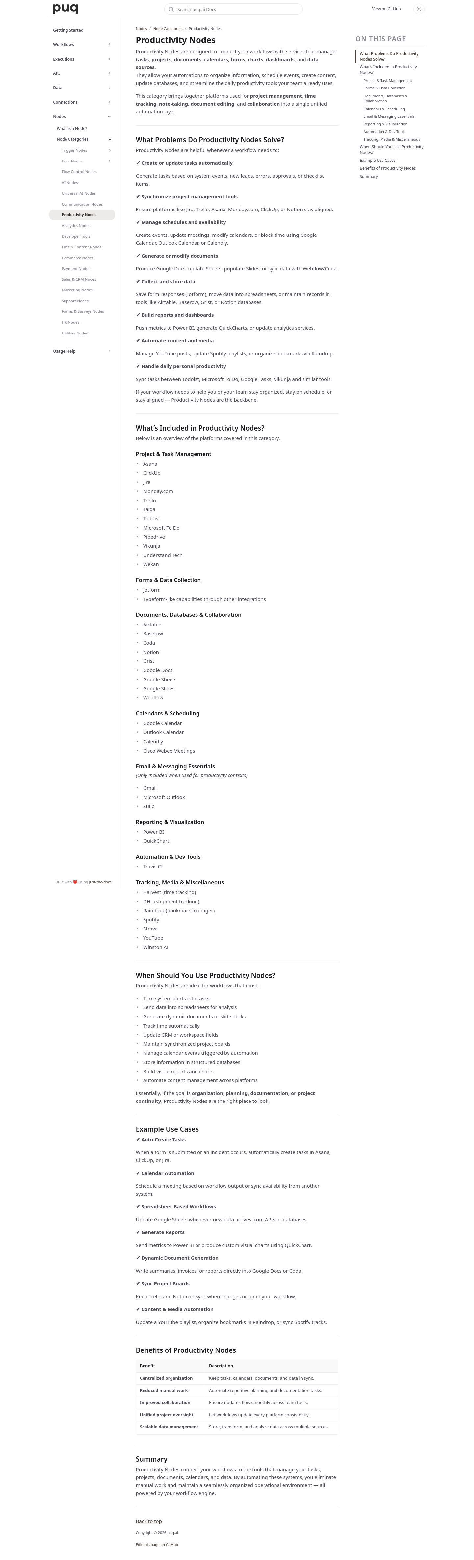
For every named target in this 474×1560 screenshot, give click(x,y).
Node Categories (167, 28)
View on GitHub (386, 9)
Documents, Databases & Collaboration (386, 98)
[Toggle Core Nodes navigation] (110, 161)
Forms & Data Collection (385, 88)
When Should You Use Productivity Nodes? (391, 149)
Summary (369, 176)
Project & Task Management (388, 80)
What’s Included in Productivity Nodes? (388, 69)
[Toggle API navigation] (110, 73)
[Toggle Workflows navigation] (110, 44)
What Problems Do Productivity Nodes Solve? (389, 56)
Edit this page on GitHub (157, 1544)
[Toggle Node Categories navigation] (110, 139)
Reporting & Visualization (386, 123)
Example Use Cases (377, 160)
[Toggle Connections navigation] (110, 102)
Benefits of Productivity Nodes (388, 168)
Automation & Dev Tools (385, 131)
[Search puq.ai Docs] (233, 9)
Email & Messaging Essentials (389, 116)
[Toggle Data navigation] (110, 88)
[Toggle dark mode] (419, 9)
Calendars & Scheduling (384, 108)
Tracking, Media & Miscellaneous (392, 139)
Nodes (141, 28)
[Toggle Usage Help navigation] (110, 351)
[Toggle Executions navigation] (110, 59)
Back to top (149, 1521)
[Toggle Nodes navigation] (110, 117)
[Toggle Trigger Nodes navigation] (110, 150)
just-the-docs (100, 1553)
